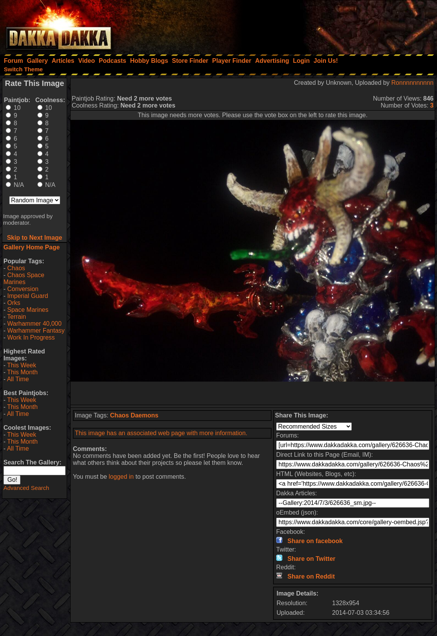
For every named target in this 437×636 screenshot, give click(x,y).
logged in (121, 476)
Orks (13, 302)
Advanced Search (26, 488)
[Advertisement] (333, 25)
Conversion (23, 289)
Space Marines (28, 309)
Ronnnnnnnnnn (412, 82)
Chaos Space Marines (23, 278)
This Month (22, 372)
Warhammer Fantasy (36, 330)
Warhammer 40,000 (34, 323)
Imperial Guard (27, 296)
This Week (21, 365)
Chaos (16, 268)
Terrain (16, 316)
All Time (18, 379)
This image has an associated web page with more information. (161, 433)
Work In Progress (31, 337)
